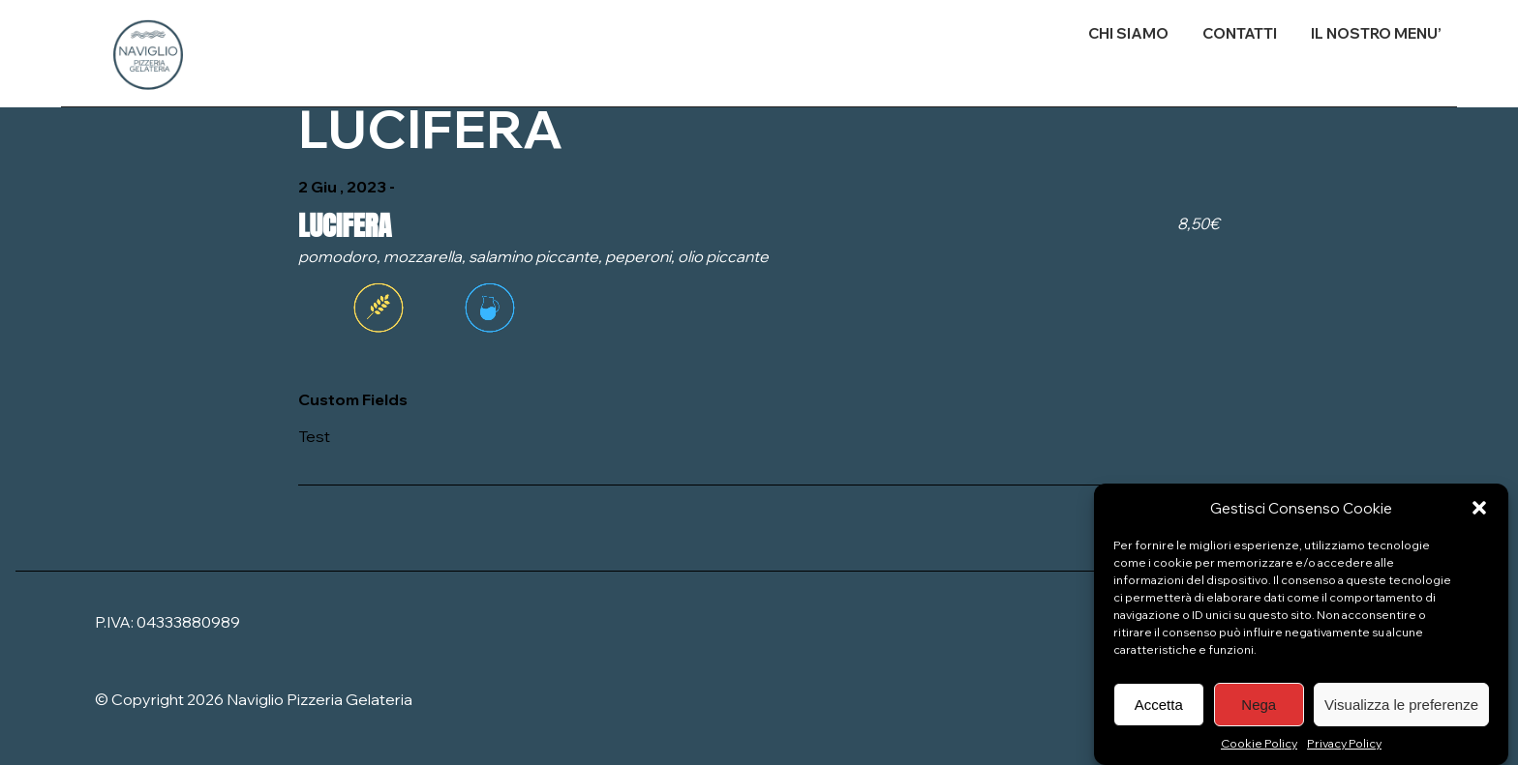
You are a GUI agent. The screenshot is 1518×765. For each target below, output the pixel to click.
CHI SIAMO (1128, 33)
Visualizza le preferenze (1401, 710)
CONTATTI (1239, 33)
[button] (1479, 514)
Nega (1258, 710)
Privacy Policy (1344, 750)
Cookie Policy (1259, 750)
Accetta (1159, 710)
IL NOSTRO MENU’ (1376, 33)
